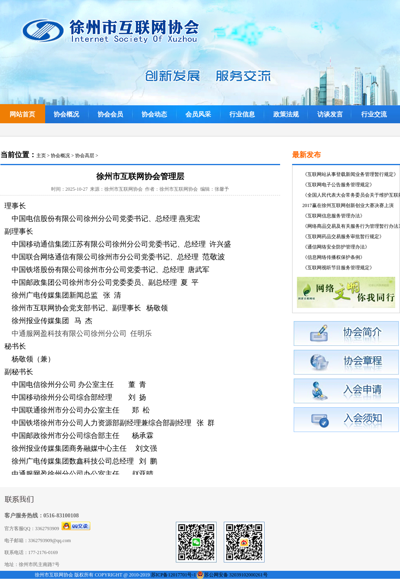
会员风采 (198, 114)
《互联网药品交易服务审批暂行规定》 (343, 236)
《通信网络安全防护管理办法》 (336, 247)
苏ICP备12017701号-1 (173, 575)
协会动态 (154, 114)
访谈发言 (330, 114)
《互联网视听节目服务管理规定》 (338, 267)
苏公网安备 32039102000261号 (236, 575)
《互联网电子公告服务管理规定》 (338, 184)
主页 (41, 155)
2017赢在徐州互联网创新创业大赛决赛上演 (348, 205)
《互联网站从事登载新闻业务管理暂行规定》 (350, 174)
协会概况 (66, 114)
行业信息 (242, 114)
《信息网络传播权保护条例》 (333, 257)
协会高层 (84, 155)
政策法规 (286, 114)
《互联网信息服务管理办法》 (333, 216)
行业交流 (374, 114)
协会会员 (110, 114)
